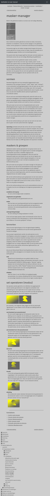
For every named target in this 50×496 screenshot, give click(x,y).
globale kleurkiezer (10, 467)
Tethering (4, 438)
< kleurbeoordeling (11, 10)
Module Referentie (18, 6)
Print (3, 443)
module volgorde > (39, 10)
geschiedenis (8, 465)
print (6, 484)
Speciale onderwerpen (8, 495)
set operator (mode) (16, 100)
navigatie (7, 478)
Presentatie (5, 441)
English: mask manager (14, 415)
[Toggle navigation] (47, 2)
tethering (7, 485)
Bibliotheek (5, 434)
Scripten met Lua (6, 491)
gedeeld (7, 452)
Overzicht (4, 432)
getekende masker (12, 52)
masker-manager (9, 473)
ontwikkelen (39, 6)
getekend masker (32, 274)
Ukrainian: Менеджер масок (15, 425)
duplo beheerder (9, 462)
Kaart (3, 440)
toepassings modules (29, 6)
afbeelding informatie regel (12, 458)
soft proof (7, 482)
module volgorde (9, 474)
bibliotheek (8, 451)
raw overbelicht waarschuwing (12, 480)
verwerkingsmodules (9, 487)
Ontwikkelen (5, 436)
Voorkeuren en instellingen (9, 489)
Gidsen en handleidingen (8, 493)
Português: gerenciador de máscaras (17, 423)
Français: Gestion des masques (15, 417)
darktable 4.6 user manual (9, 2)
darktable (9, 6)
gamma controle (9, 463)
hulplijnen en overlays (10, 469)
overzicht (4, 447)
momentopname (9, 476)
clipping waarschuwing (11, 460)
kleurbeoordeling (9, 471)
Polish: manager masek (14, 421)
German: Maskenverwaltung (15, 419)
